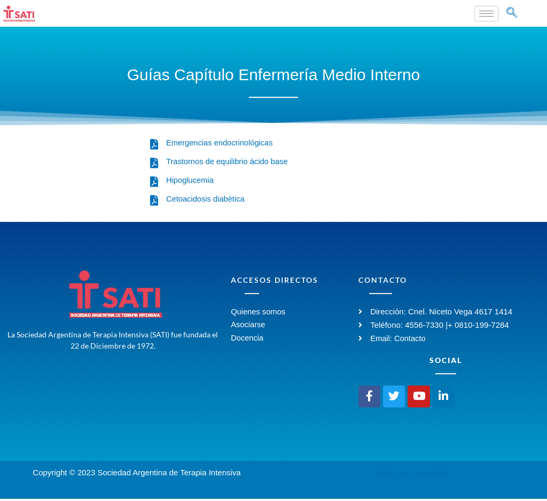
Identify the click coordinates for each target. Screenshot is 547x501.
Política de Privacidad (410, 474)
